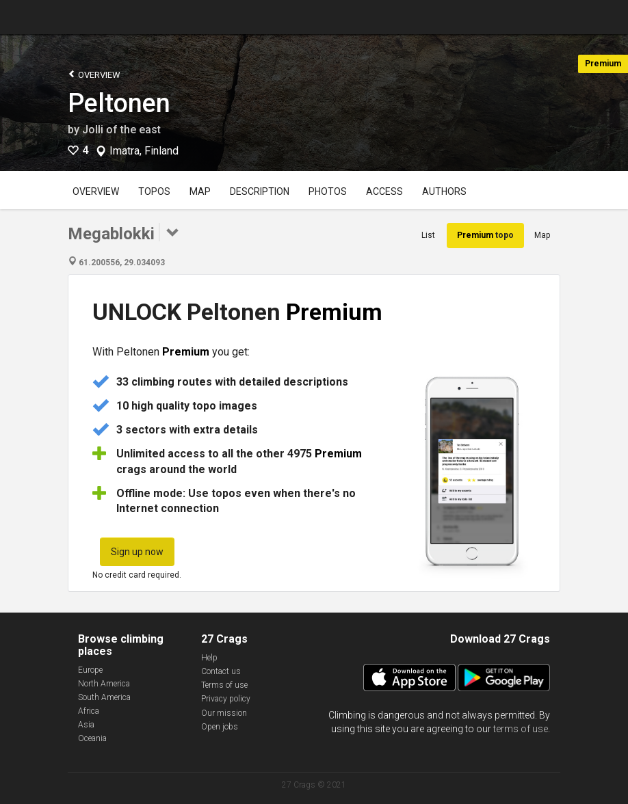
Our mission (224, 713)
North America (104, 683)
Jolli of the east (121, 129)
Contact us (221, 671)
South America (104, 697)
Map (200, 191)
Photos (328, 191)
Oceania (92, 738)
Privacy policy (225, 699)
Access (384, 191)
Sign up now (137, 551)
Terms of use (224, 685)
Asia (86, 724)
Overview (94, 74)
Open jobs (219, 727)
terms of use (520, 728)
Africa (88, 711)
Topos (154, 191)
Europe (90, 670)
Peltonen (119, 103)
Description (259, 191)
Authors (444, 191)
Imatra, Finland (144, 151)
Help (209, 657)
